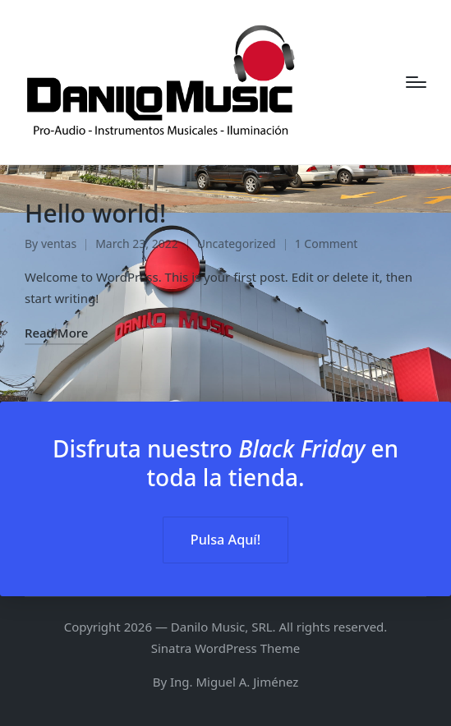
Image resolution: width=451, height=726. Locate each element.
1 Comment (326, 243)
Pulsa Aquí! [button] (225, 540)
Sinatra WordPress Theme (226, 648)
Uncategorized (236, 243)
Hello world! (95, 213)
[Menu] (416, 82)
